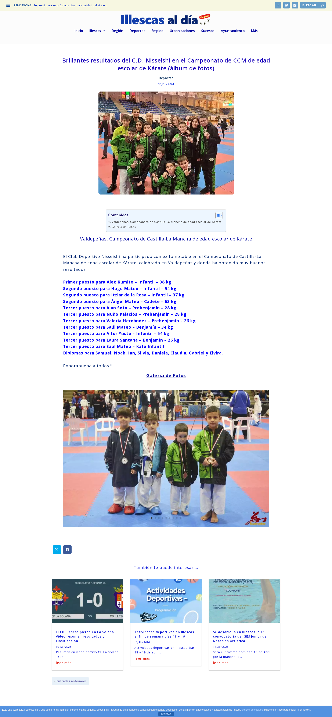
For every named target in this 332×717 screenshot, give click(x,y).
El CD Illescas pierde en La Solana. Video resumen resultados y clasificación (85, 635)
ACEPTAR (165, 714)
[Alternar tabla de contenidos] (217, 214)
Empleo (157, 30)
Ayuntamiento (233, 30)
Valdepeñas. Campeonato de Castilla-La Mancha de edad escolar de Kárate (167, 220)
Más (254, 30)
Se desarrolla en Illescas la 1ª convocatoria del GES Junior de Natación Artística (240, 635)
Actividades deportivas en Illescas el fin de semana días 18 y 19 (164, 632)
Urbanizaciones (182, 30)
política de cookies (252, 709)
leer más (64, 661)
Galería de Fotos (124, 225)
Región (117, 30)
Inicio (79, 30)
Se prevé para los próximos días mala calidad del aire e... (70, 5)
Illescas (95, 30)
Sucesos (207, 30)
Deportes (137, 30)
